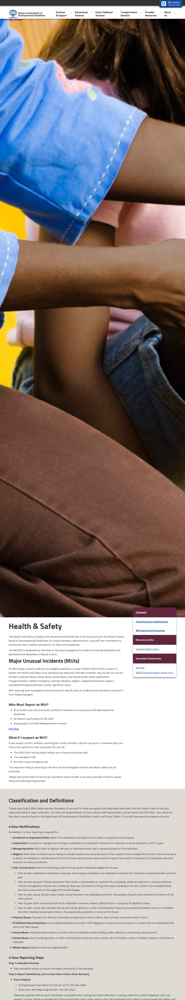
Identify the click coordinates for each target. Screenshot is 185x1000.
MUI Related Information (150, 630)
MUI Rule (14, 729)
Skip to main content (11, 19)
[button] (63, 13)
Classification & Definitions (152, 622)
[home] (25, 13)
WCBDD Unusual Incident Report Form (154, 672)
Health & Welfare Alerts (147, 649)
